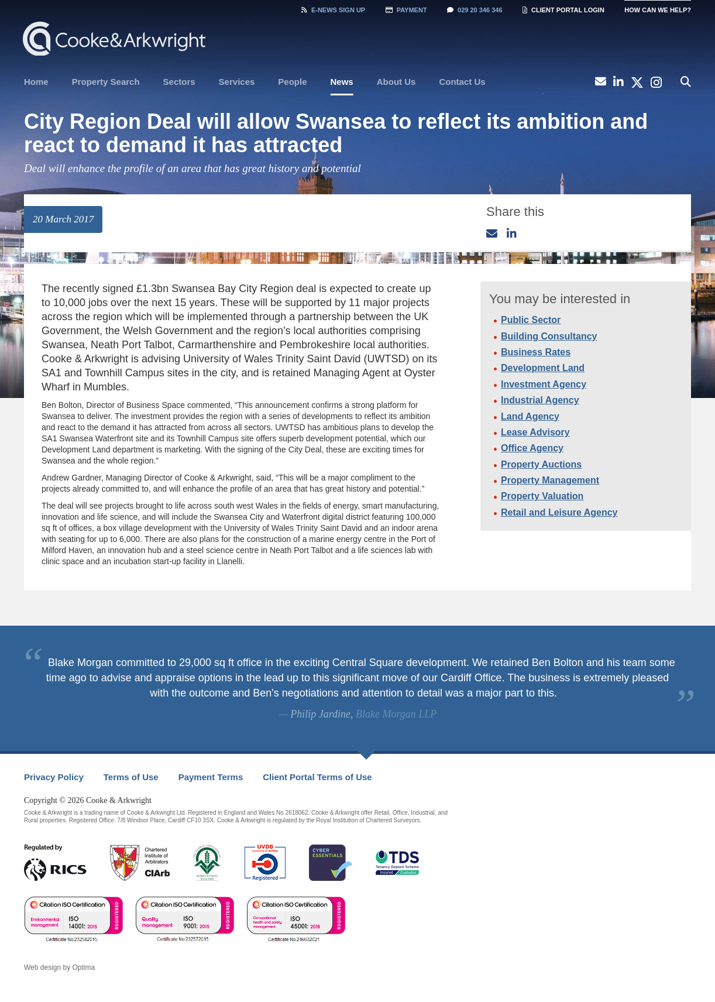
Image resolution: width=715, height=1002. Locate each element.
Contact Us (462, 82)
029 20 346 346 (474, 9)
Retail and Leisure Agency (559, 512)
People (292, 82)
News (342, 82)
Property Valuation (542, 496)
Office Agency (532, 448)
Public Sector (531, 320)
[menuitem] (36, 82)
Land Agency (530, 416)
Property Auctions (541, 464)
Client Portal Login (563, 9)
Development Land (543, 368)
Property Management (550, 480)
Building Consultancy (549, 336)
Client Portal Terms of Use (317, 777)
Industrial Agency (540, 400)
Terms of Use (131, 777)
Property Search (106, 82)
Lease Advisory (535, 432)
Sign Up (333, 9)
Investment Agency (543, 384)
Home (36, 82)
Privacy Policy (54, 777)
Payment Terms (210, 777)
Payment (406, 9)
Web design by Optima (59, 967)
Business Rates (535, 352)
